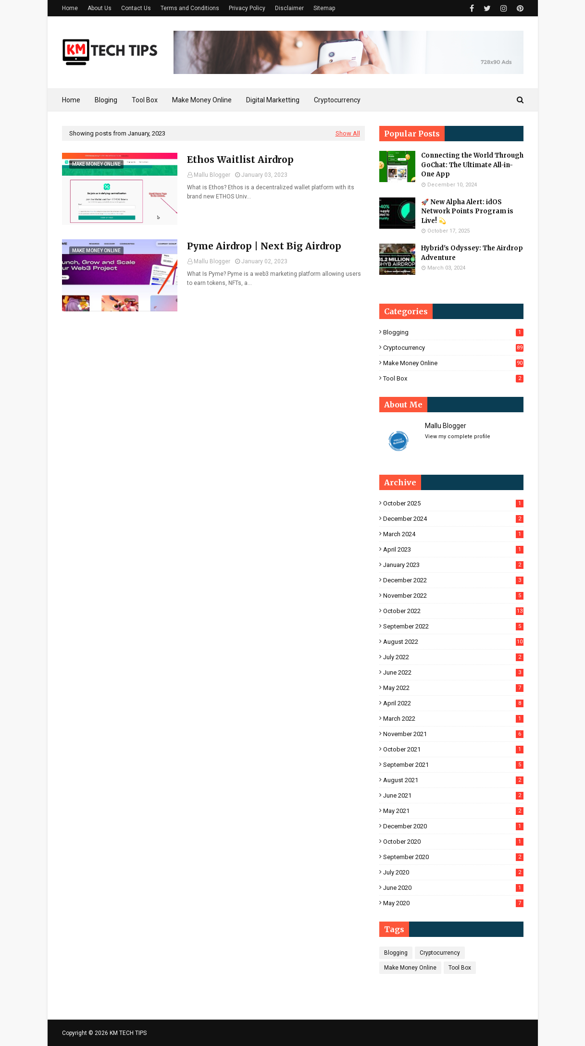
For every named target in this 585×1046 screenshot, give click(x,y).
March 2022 (453, 718)
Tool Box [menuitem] (145, 100)
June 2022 (453, 672)
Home (70, 8)
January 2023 (453, 564)
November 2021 (453, 734)
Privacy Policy (247, 8)
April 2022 (453, 703)
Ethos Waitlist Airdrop (240, 159)
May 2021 (453, 810)
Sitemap (324, 8)
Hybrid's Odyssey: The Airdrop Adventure (472, 253)
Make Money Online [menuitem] (202, 100)
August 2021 (453, 780)
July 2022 (453, 657)
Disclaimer (289, 8)
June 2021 (453, 795)
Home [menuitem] (71, 100)
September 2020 (453, 857)
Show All (348, 133)
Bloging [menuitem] (106, 100)
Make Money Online (453, 363)
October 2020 (453, 841)
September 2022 (453, 626)
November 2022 (453, 595)
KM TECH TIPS (128, 1033)
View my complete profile (457, 436)
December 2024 (453, 518)
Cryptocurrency (453, 347)
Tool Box (453, 378)
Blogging (453, 332)
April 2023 (453, 549)
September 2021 (453, 764)
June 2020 (453, 887)
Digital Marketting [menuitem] (272, 100)
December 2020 (453, 826)
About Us (99, 8)
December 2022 (453, 580)
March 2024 (453, 534)
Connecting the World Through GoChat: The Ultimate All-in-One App (472, 164)
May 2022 (453, 687)
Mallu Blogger (212, 175)
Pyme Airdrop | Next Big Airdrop (264, 246)
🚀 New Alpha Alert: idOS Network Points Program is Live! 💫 (467, 211)
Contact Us (136, 8)
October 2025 (453, 503)
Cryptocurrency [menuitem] (337, 100)
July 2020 (453, 872)
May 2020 (453, 903)
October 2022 (453, 611)
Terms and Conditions (190, 8)
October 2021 (453, 749)
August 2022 (453, 641)
